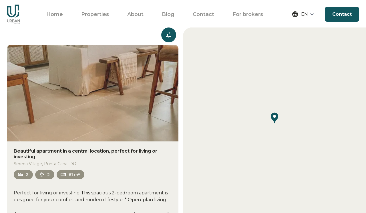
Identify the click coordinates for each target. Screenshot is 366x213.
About (135, 14)
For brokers (247, 14)
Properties (95, 14)
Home (54, 14)
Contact (203, 14)
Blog (168, 14)
